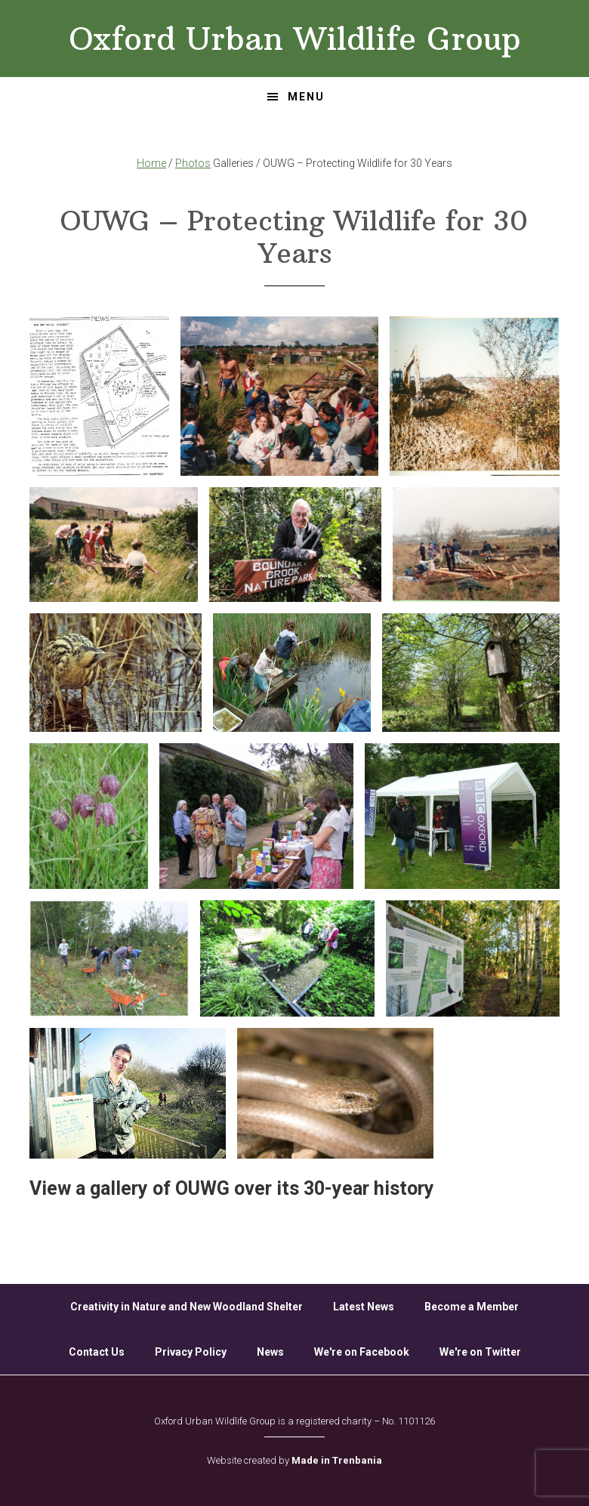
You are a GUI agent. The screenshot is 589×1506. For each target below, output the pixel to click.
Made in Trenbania (336, 1460)
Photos (193, 163)
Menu (306, 97)
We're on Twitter (480, 1352)
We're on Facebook (361, 1352)
